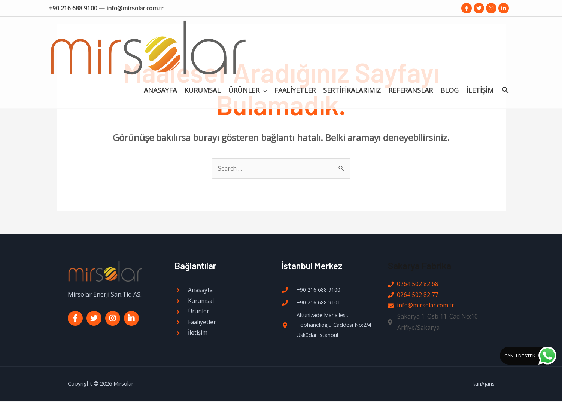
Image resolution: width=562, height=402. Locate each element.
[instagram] (492, 8)
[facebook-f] (467, 8)
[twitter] (480, 8)
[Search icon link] (505, 34)
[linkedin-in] (504, 8)
